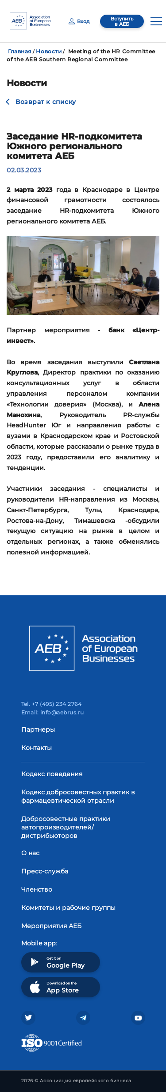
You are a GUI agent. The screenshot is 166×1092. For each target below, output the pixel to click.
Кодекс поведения (51, 774)
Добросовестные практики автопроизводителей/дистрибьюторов (65, 827)
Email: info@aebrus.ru (52, 712)
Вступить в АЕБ (122, 21)
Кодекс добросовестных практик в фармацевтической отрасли (78, 796)
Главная (19, 51)
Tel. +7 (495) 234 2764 (51, 704)
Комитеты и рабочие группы (68, 908)
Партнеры (38, 729)
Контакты (36, 748)
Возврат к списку (45, 102)
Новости (49, 51)
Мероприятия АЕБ (51, 926)
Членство (36, 889)
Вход (79, 21)
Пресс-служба (44, 871)
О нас (30, 853)
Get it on (56, 962)
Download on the (53, 987)
